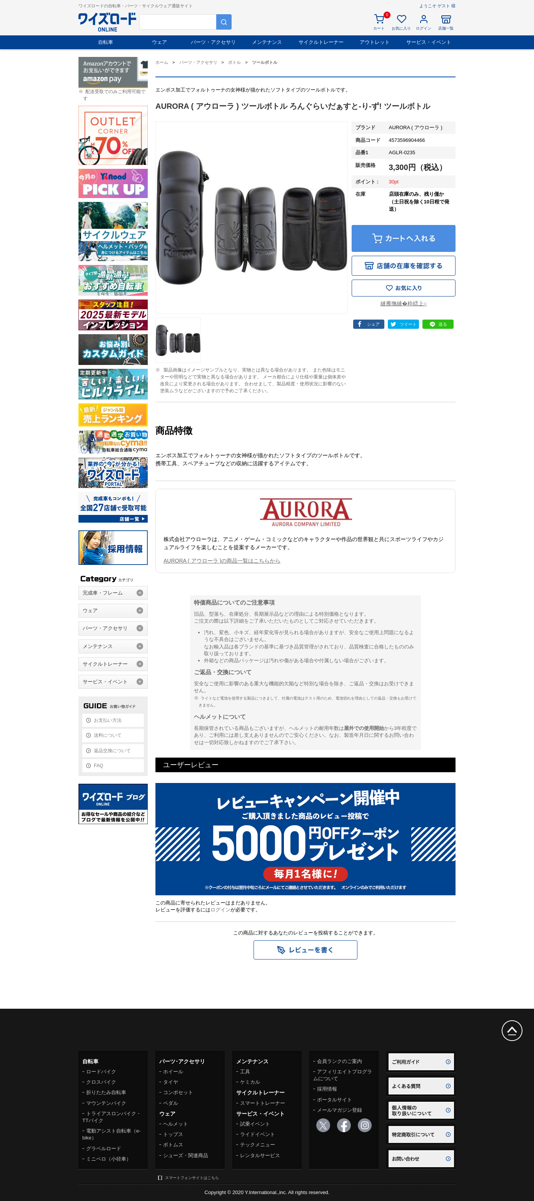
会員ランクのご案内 (339, 1061)
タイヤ (170, 1082)
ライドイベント (257, 1134)
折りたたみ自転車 (106, 1092)
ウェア (159, 42)
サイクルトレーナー (321, 42)
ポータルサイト (334, 1100)
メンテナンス (267, 42)
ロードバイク (101, 1071)
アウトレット (375, 42)
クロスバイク (101, 1082)
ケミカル (250, 1082)
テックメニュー (257, 1145)
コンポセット (178, 1092)
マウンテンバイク (106, 1103)
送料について (108, 735)
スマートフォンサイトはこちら (192, 1178)
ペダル (170, 1103)
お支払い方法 (108, 720)
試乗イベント (255, 1124)
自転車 (105, 42)
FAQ (98, 765)
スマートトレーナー (262, 1103)
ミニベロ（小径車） (108, 1159)
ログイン (220, 910)
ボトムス (173, 1145)
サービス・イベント (428, 42)
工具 (245, 1071)
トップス (173, 1134)
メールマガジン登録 (339, 1110)
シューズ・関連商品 (185, 1155)
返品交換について (112, 750)
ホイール (173, 1071)
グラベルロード (103, 1148)
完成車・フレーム (103, 593)
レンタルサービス (260, 1155)
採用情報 (327, 1089)
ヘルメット (175, 1124)
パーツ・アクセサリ (213, 42)
